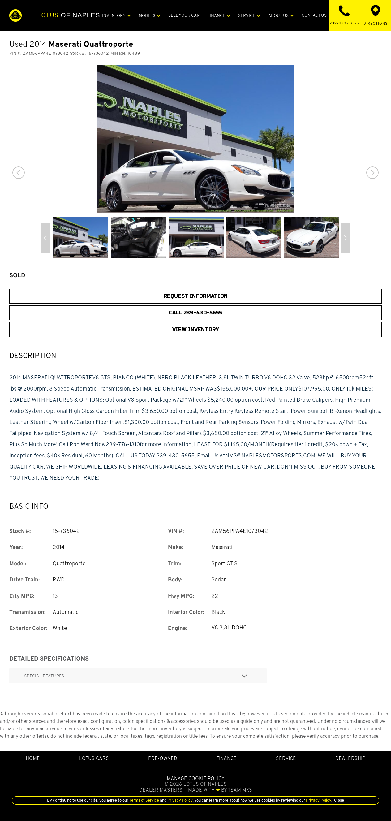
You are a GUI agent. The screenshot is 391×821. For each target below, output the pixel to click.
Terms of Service (144, 800)
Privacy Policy (179, 800)
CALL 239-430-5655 (195, 313)
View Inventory (195, 329)
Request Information (196, 296)
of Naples (68, 15)
